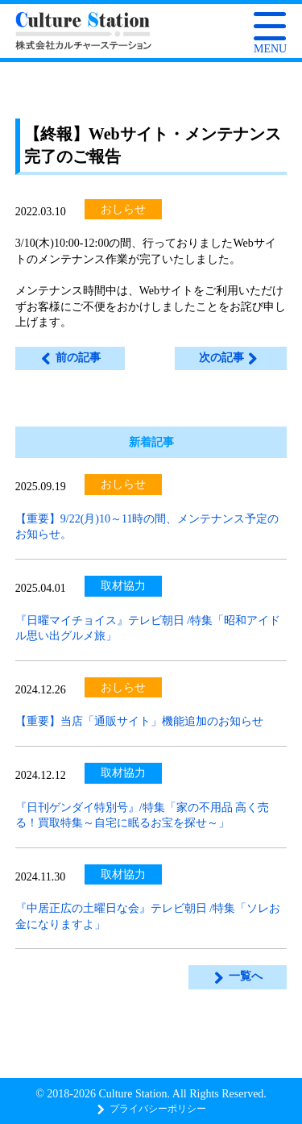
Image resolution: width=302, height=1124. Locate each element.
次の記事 (229, 358)
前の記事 (70, 358)
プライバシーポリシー (151, 1108)
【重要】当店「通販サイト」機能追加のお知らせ (139, 721)
